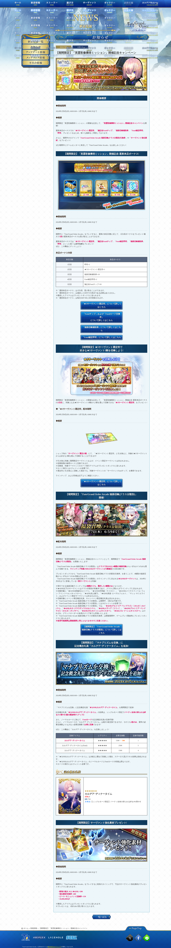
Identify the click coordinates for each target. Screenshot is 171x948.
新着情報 (33, 911)
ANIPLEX (39, 920)
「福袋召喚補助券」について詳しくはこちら (101, 320)
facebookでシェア (137, 920)
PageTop (136, 910)
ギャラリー (104, 4)
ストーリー (55, 4)
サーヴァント (86, 4)
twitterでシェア (129, 920)
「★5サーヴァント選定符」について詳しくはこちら (101, 304)
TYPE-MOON (25, 920)
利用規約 (25, 931)
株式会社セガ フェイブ (54, 929)
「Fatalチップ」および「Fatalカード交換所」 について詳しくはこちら (101, 312)
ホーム (22, 4)
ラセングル (55, 920)
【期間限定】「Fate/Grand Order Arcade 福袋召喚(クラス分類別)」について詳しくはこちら (101, 614)
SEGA (71, 920)
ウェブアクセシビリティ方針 (29, 941)
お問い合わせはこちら (52, 931)
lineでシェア (146, 920)
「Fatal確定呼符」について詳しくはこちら (101, 327)
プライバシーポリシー (37, 931)
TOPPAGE (138, 26)
